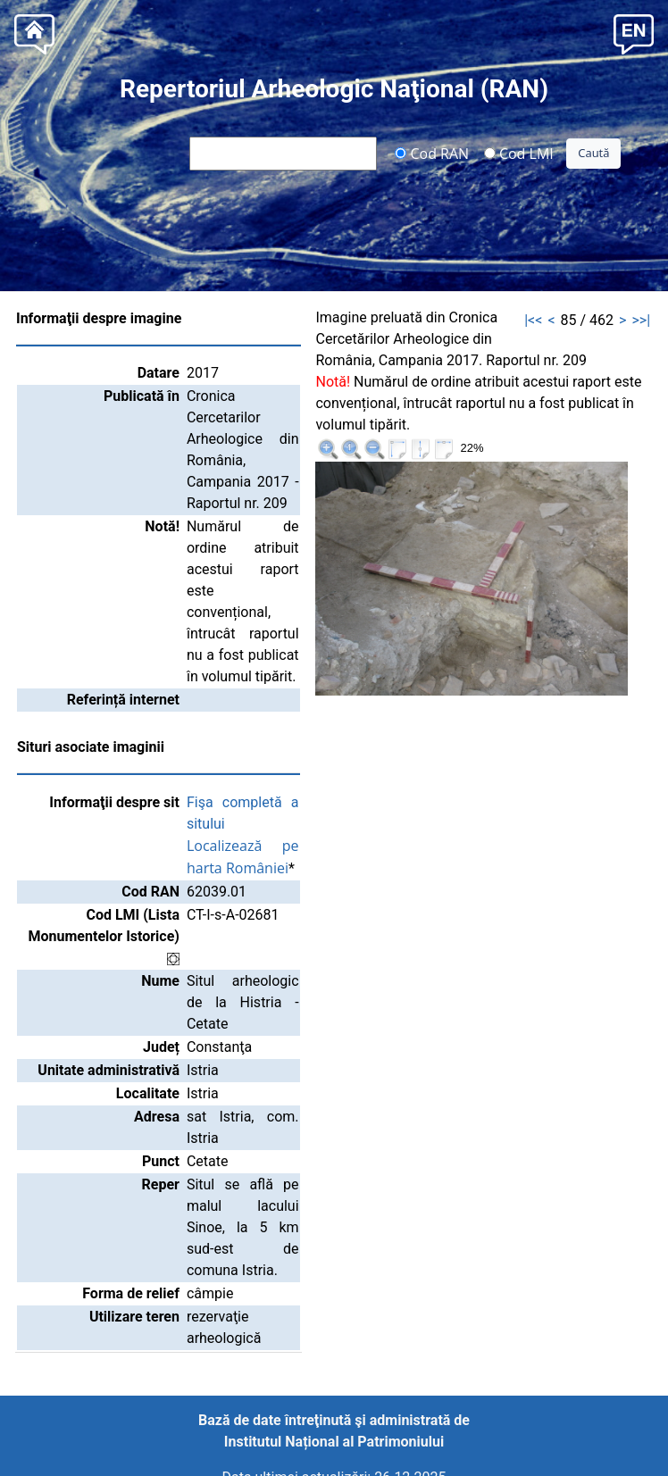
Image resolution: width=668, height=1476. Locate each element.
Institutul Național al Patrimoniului (334, 1441)
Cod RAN (432, 153)
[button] (634, 32)
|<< (533, 320)
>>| (640, 320)
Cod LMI (519, 153)
